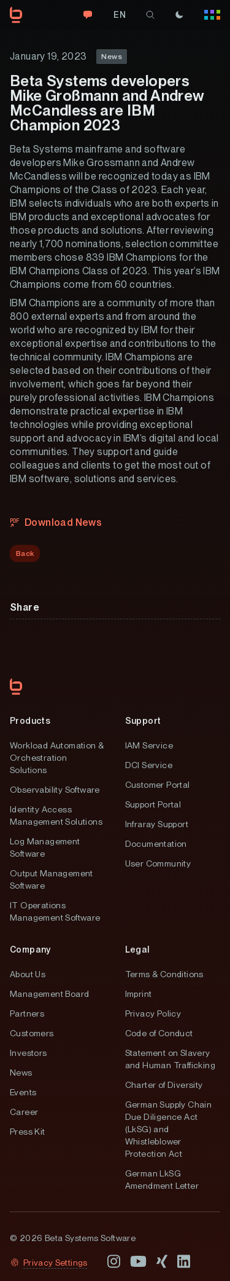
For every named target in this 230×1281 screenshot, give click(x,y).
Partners (27, 1013)
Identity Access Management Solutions (56, 815)
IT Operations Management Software (55, 911)
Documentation (156, 844)
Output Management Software (51, 879)
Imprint (138, 994)
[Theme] (179, 15)
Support (143, 721)
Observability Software (55, 790)
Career (24, 1112)
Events (23, 1092)
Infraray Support (156, 824)
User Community (158, 863)
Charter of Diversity (164, 1085)
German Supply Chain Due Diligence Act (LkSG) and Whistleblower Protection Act (168, 1129)
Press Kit (27, 1131)
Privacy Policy (153, 1013)
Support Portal (153, 804)
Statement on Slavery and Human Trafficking (170, 1059)
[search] (150, 15)
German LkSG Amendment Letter (162, 1179)
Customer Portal (157, 785)
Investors (28, 1053)
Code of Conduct (159, 1033)
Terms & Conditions (164, 974)
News (21, 1072)
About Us (27, 974)
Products (30, 721)
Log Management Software (45, 847)
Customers (32, 1033)
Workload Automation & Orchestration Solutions (57, 757)
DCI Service (148, 765)
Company (30, 949)
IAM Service (149, 745)
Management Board (49, 994)
